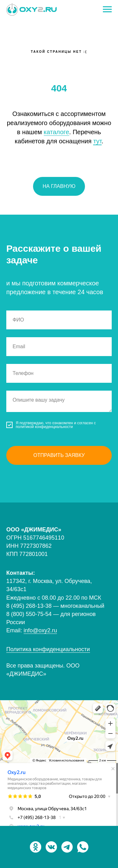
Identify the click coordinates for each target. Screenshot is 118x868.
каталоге (56, 132)
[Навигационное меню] (107, 9)
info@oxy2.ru (40, 630)
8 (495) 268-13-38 (29, 606)
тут (97, 141)
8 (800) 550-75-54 (29, 614)
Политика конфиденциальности (48, 649)
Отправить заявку (59, 455)
